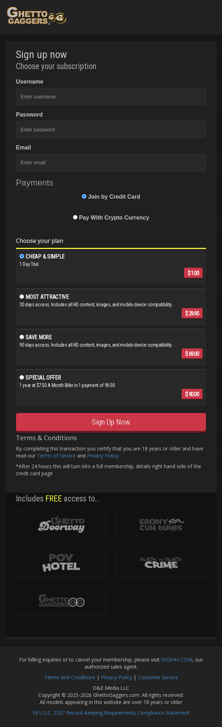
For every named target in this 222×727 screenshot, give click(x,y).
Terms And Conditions (69, 677)
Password (29, 115)
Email (23, 147)
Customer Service (158, 677)
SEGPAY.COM (176, 659)
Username (29, 82)
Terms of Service (56, 455)
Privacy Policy (102, 455)
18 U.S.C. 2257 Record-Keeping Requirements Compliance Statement (111, 712)
